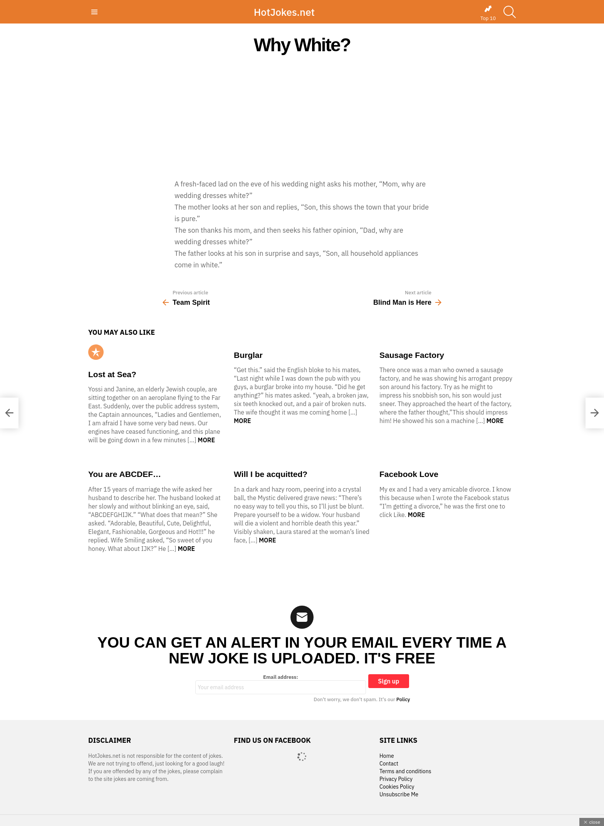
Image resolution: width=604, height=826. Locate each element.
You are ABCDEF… (124, 474)
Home (386, 756)
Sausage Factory (411, 355)
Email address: (280, 684)
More (206, 440)
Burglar (248, 355)
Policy (403, 699)
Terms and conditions (405, 771)
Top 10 (488, 13)
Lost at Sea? (112, 374)
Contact (388, 764)
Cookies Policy (396, 787)
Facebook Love (408, 474)
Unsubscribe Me (398, 794)
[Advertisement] (302, 116)
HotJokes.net (284, 12)
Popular (96, 352)
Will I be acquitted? (270, 474)
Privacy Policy (396, 779)
